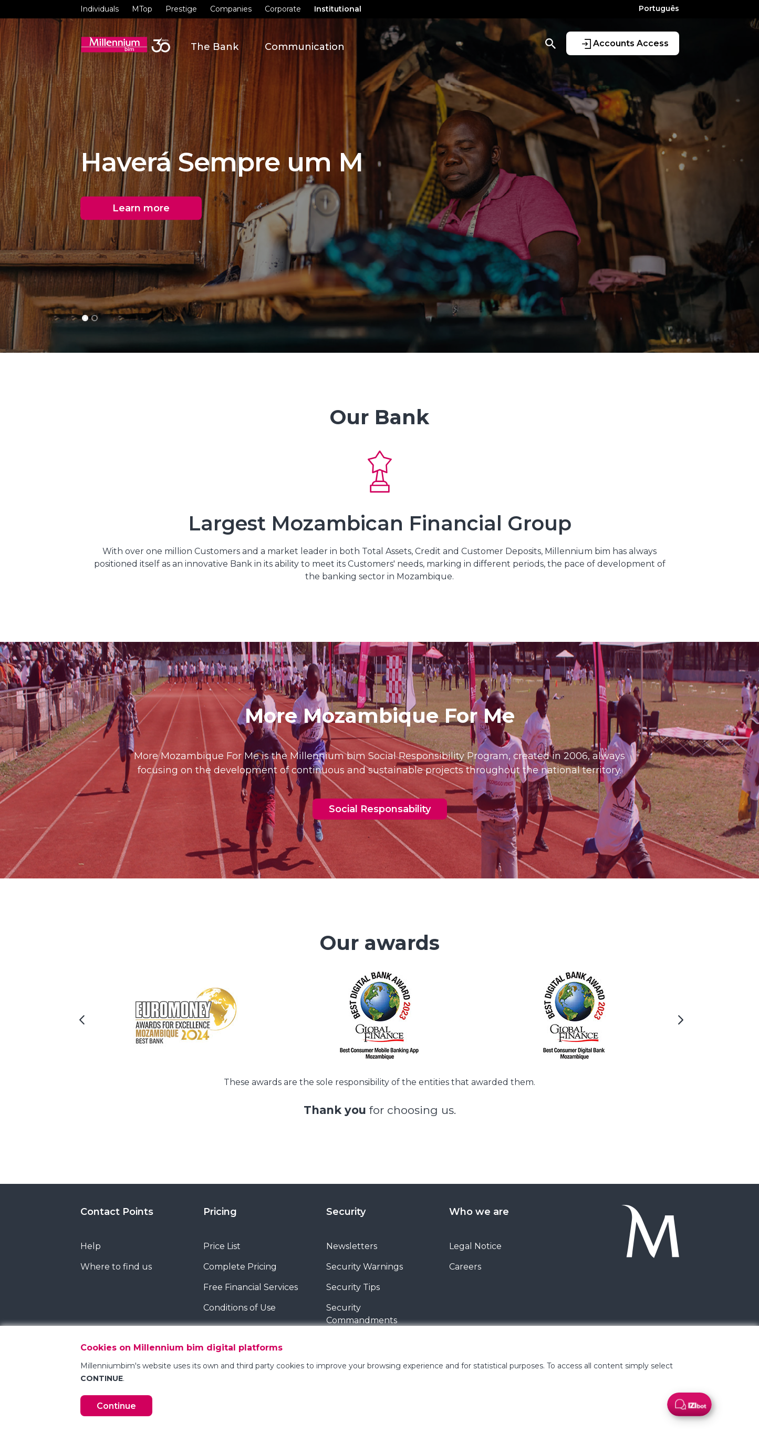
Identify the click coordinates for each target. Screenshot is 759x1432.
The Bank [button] (214, 47)
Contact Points (116, 1212)
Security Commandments (361, 1314)
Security (346, 1212)
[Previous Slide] (80, 1023)
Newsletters (351, 1246)
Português (659, 8)
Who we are (479, 1212)
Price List (222, 1246)
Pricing (220, 1212)
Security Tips (353, 1287)
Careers (465, 1267)
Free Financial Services (250, 1287)
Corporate (283, 9)
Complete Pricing (240, 1267)
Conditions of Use (239, 1308)
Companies (231, 9)
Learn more (141, 208)
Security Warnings (364, 1267)
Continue (116, 1406)
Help (90, 1246)
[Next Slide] (679, 1023)
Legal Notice (475, 1246)
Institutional (337, 9)
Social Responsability (380, 809)
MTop (142, 9)
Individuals (99, 9)
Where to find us (116, 1267)
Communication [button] (305, 47)
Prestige (181, 9)
